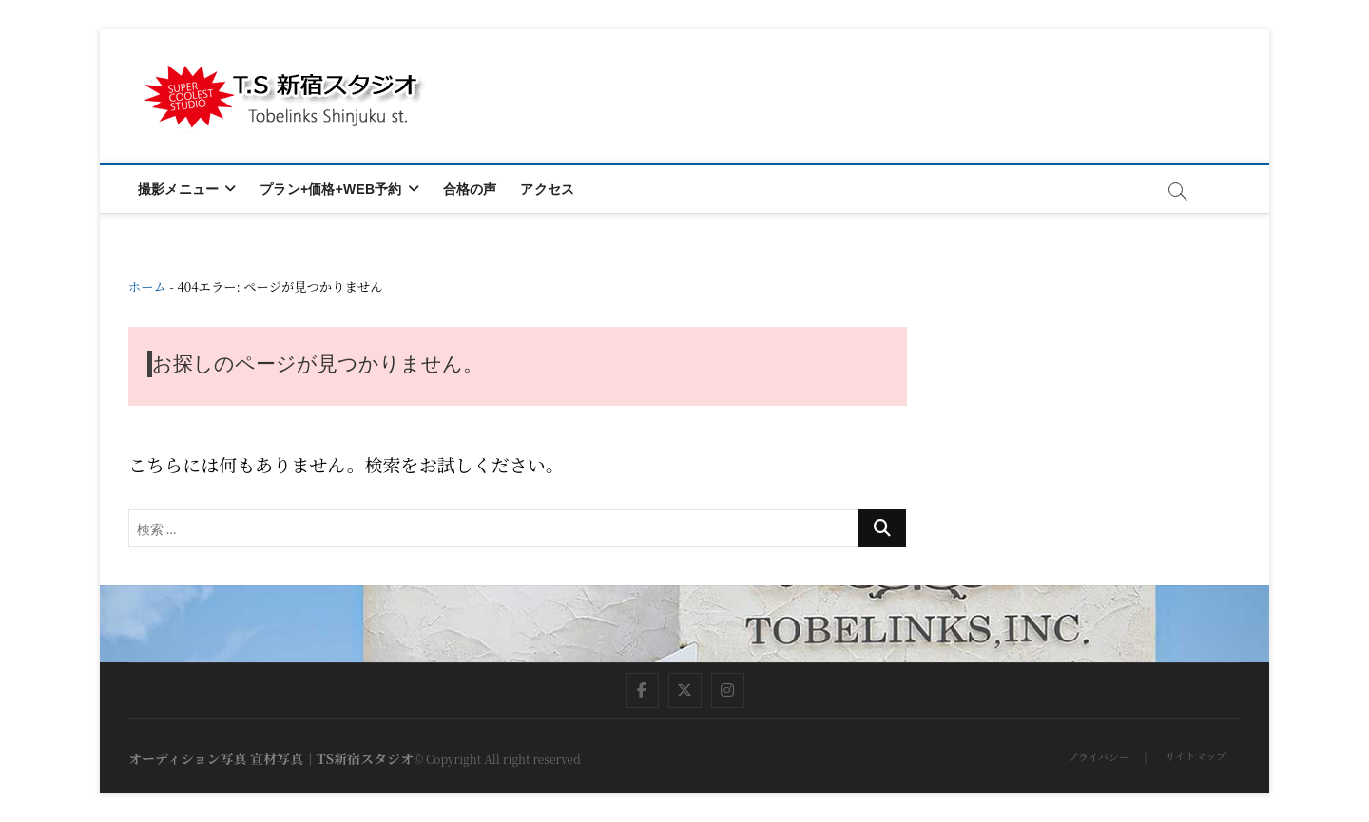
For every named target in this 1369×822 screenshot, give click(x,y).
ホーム (147, 286)
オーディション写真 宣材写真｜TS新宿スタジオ (271, 758)
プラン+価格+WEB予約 (330, 189)
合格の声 (470, 189)
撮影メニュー (178, 189)
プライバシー (1098, 756)
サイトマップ (1195, 755)
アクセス (547, 189)
